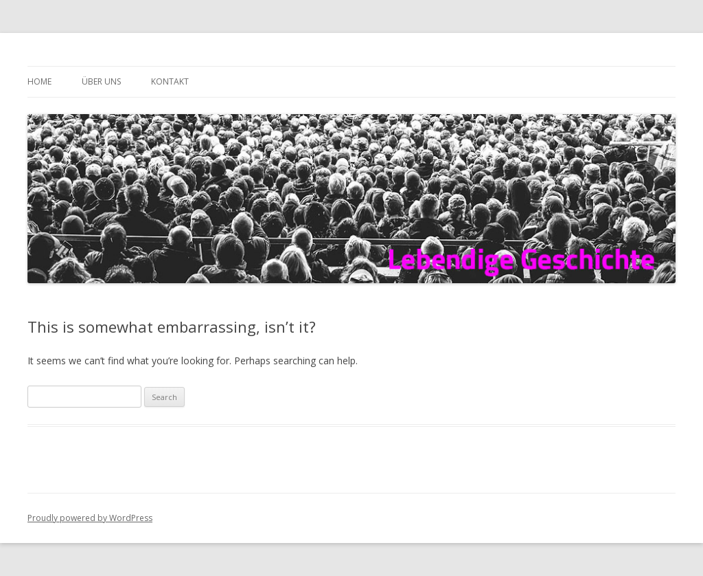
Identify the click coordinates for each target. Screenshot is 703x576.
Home (39, 81)
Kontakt (170, 81)
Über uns (101, 81)
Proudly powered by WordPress (89, 518)
